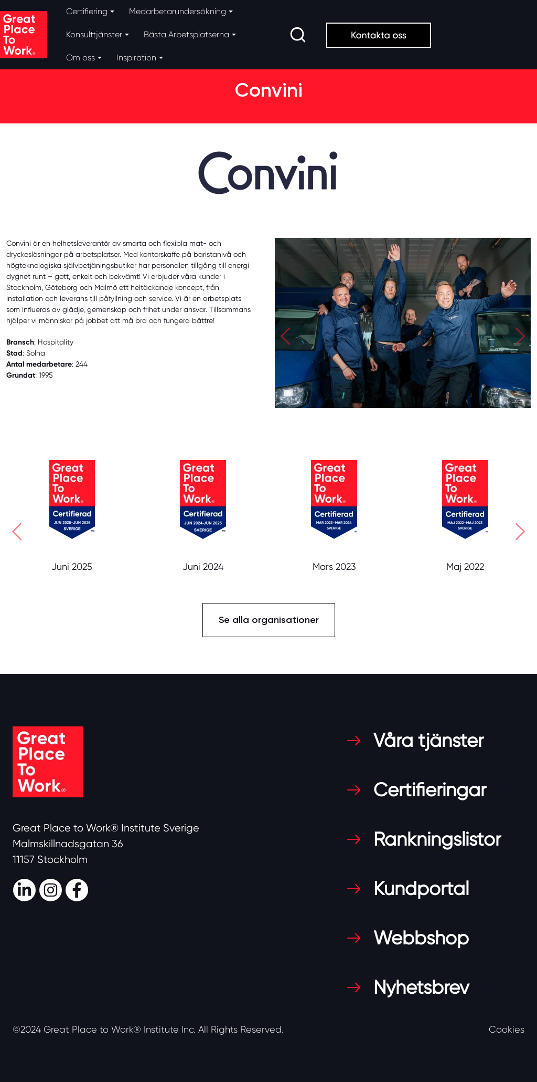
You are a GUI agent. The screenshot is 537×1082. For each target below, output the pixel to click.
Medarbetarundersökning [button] (177, 11)
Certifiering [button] (87, 11)
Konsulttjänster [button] (94, 34)
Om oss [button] (80, 58)
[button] (285, 338)
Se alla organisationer (269, 620)
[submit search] (297, 34)
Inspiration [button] (136, 58)
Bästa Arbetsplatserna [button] (186, 34)
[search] (297, 34)
